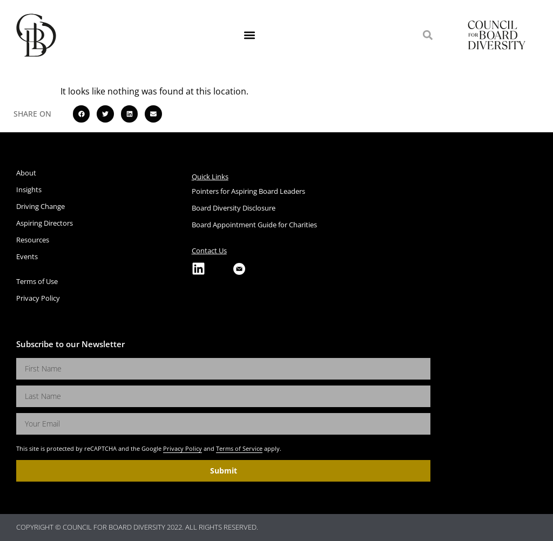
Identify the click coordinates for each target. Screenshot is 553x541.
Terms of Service (239, 448)
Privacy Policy (182, 448)
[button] (249, 35)
